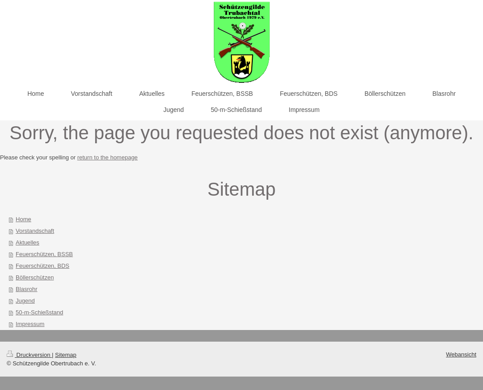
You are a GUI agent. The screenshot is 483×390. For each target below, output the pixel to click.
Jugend (25, 300)
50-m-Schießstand (39, 312)
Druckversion (29, 354)
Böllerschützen (35, 277)
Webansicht (461, 354)
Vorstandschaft (35, 230)
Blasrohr (26, 289)
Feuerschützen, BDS (42, 265)
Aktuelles (27, 242)
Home (23, 219)
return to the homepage (107, 157)
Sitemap (65, 354)
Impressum (30, 324)
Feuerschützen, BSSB (44, 254)
